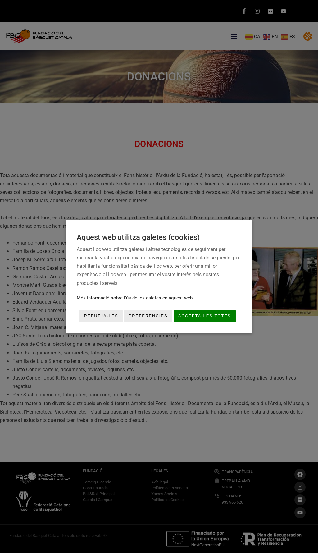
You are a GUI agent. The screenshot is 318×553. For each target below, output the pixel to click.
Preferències (148, 316)
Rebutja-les (101, 316)
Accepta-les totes (204, 316)
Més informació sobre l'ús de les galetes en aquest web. (135, 298)
